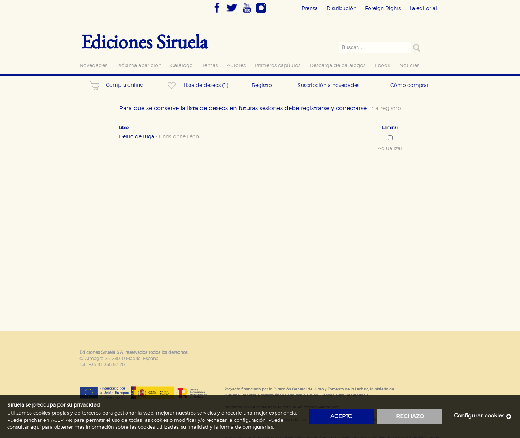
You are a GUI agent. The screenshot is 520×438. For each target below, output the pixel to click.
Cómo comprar (409, 85)
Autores (236, 65)
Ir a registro (385, 108)
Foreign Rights (383, 8)
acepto (341, 416)
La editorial (423, 8)
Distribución (341, 8)
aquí (35, 427)
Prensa (310, 8)
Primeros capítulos (277, 65)
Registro (262, 85)
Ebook (382, 65)
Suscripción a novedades (328, 85)
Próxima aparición (138, 65)
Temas (210, 65)
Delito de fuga (159, 136)
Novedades (93, 65)
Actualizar (390, 148)
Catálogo (181, 65)
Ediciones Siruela (144, 41)
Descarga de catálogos (337, 65)
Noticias (409, 65)
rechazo (410, 416)
